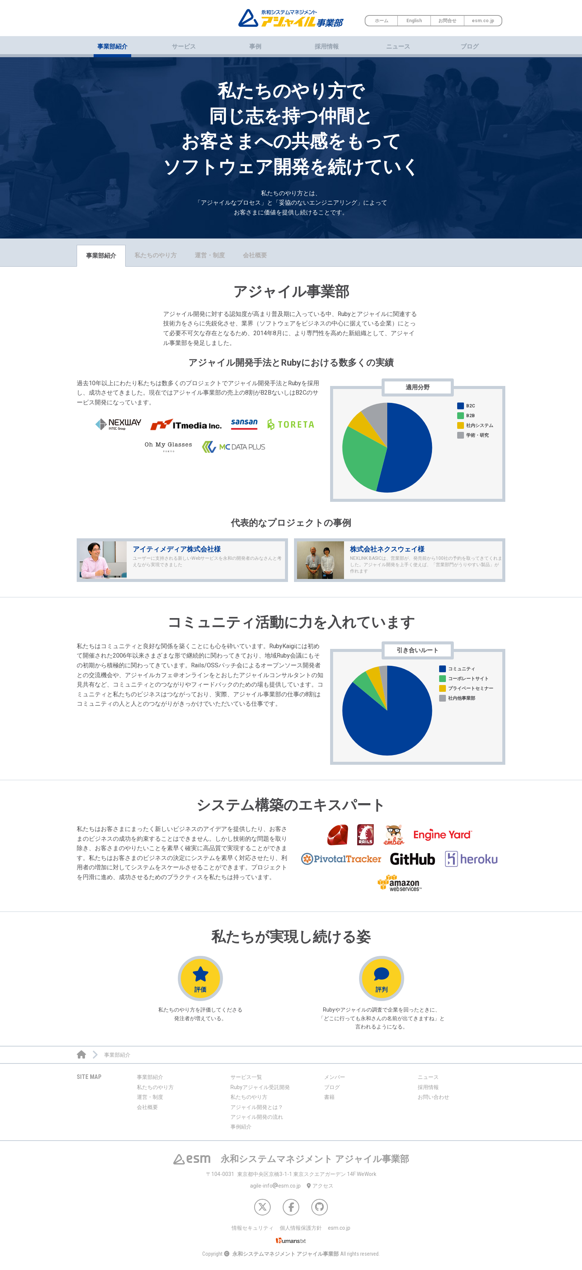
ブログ (470, 46)
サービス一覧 (246, 1077)
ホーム (381, 20)
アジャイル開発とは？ (256, 1107)
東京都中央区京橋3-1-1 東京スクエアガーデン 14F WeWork (291, 1174)
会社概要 (255, 255)
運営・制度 (210, 255)
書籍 (329, 1097)
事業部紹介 (101, 255)
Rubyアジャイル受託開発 (260, 1087)
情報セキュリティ (253, 1228)
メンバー (334, 1077)
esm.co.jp (483, 20)
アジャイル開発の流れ (256, 1117)
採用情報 (327, 46)
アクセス (320, 1186)
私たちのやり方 (156, 255)
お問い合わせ (433, 1097)
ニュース (398, 46)
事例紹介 (241, 1127)
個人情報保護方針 (301, 1228)
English (414, 20)
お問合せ (447, 20)
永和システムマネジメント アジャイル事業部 (285, 1254)
